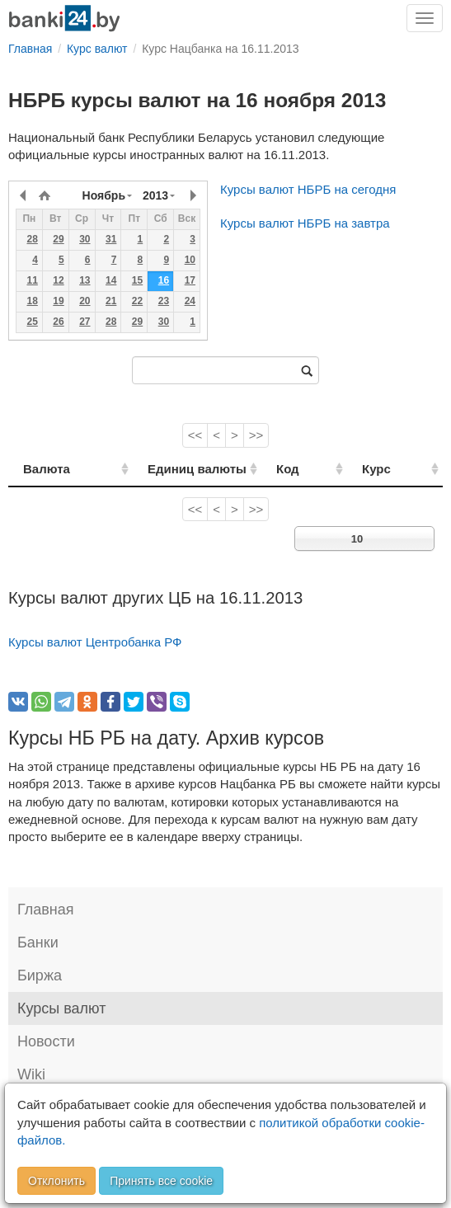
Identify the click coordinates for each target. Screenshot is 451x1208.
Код (316, 469)
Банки (38, 942)
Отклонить (56, 1180)
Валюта (46, 469)
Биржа (39, 975)
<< (195, 435)
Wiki (31, 1074)
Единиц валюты (177, 469)
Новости (46, 1041)
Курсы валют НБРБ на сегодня (308, 189)
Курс (392, 469)
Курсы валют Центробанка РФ (95, 642)
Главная (45, 909)
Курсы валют (61, 1008)
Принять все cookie (161, 1180)
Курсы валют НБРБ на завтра (305, 223)
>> (256, 435)
